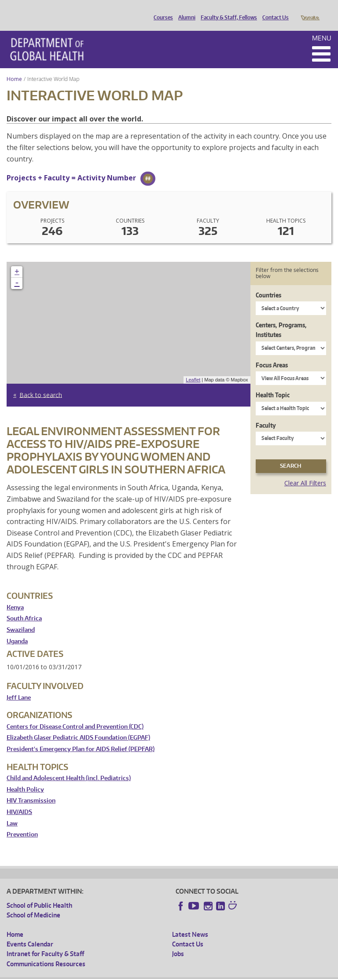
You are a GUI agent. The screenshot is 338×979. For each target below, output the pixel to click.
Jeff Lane (19, 685)
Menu (321, 25)
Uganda (17, 629)
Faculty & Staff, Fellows (226, 10)
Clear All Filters (305, 470)
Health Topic (273, 382)
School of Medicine (33, 902)
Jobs (178, 941)
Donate (309, 10)
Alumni (184, 10)
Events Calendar (30, 931)
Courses (161, 10)
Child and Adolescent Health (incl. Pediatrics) (69, 766)
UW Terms (159, 972)
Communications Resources (46, 951)
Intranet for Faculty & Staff (45, 941)
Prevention (22, 822)
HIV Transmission (31, 788)
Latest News (190, 922)
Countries (268, 282)
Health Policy (25, 777)
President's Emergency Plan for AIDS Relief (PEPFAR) (80, 736)
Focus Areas (272, 352)
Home (14, 66)
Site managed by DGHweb (211, 972)
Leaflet (193, 367)
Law (12, 811)
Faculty (266, 413)
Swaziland (21, 617)
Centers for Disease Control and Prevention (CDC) (75, 714)
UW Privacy (123, 972)
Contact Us (273, 10)
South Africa (24, 606)
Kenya (15, 595)
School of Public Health (39, 893)
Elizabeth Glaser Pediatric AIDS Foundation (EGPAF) (78, 725)
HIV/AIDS (19, 799)
